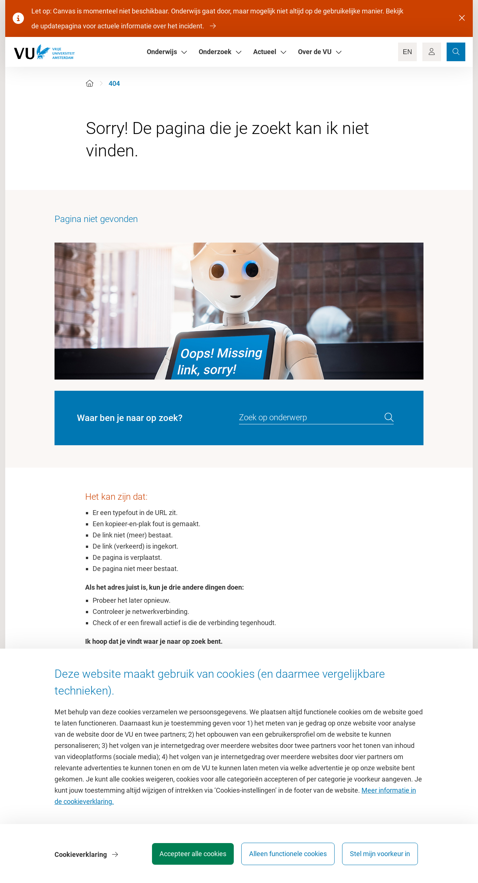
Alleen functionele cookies (286, 855)
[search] (389, 417)
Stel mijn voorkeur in (380, 855)
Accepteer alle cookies (189, 855)
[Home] (89, 83)
